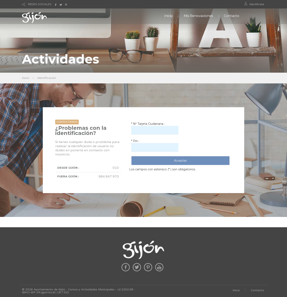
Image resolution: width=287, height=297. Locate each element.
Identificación (46, 78)
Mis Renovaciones (198, 16)
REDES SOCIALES (40, 4)
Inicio (168, 16)
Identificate (256, 4)
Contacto (231, 16)
